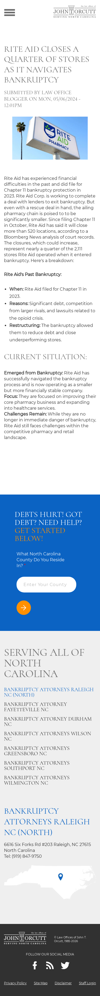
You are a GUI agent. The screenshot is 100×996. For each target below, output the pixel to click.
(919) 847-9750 (27, 856)
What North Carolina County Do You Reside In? (41, 559)
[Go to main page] (74, 12)
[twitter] (65, 965)
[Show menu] (9, 12)
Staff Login (87, 983)
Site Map (40, 983)
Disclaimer (63, 983)
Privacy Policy (15, 983)
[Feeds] (50, 965)
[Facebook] (35, 965)
